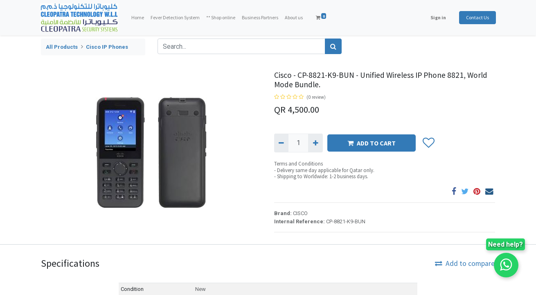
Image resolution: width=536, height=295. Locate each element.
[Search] (333, 46)
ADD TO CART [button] (371, 143)
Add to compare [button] (465, 263)
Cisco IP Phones (107, 47)
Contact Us (476, 17)
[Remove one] (281, 143)
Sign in (437, 17)
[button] (428, 143)
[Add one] (315, 143)
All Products (62, 47)
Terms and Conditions (298, 163)
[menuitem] (138, 18)
